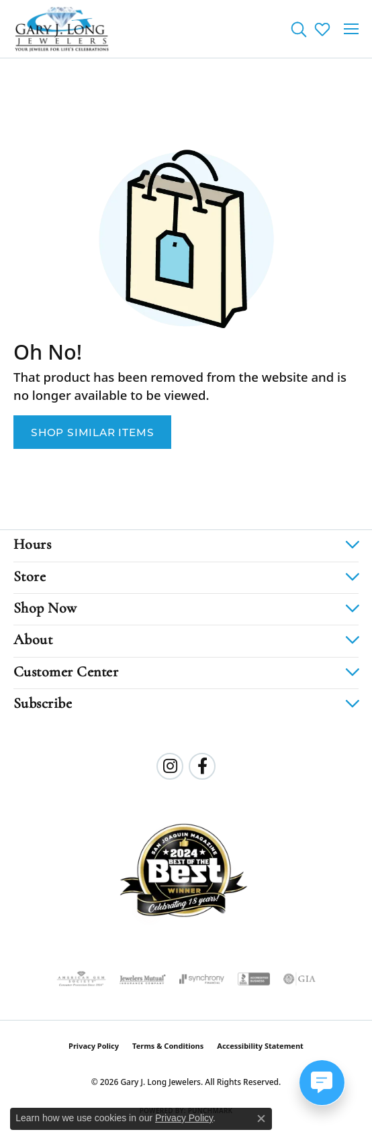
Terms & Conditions (167, 1046)
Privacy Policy (93, 1046)
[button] (298, 28)
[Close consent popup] (261, 1119)
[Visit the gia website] (299, 979)
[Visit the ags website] (81, 979)
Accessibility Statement (260, 1046)
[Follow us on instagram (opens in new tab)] (169, 766)
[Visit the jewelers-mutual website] (143, 979)
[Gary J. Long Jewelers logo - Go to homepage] (62, 29)
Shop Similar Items (92, 432)
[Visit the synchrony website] (201, 979)
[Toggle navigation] (351, 29)
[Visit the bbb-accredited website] (254, 979)
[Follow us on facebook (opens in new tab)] (202, 766)
